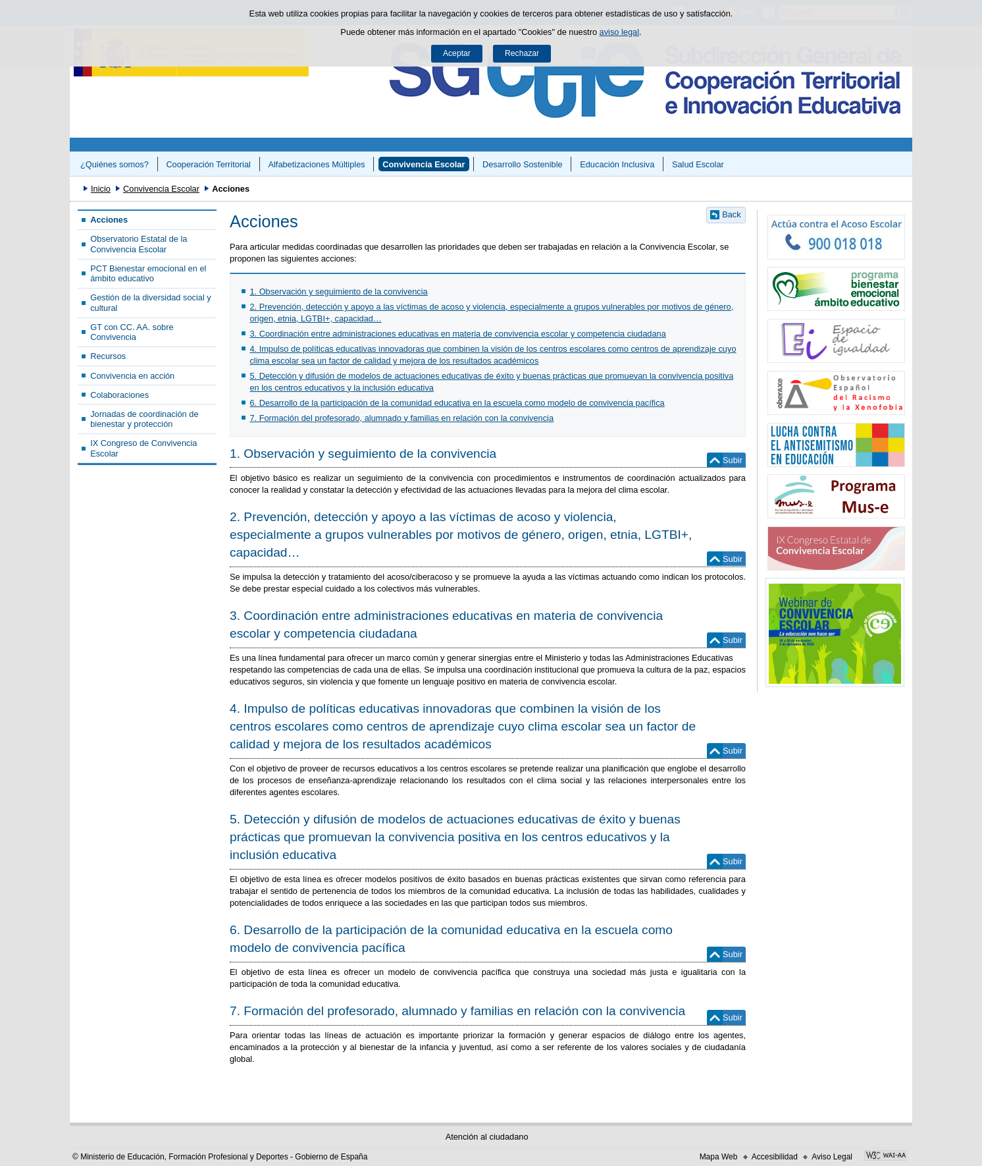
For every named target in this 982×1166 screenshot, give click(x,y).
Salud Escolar (698, 164)
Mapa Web (719, 1156)
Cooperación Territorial (208, 164)
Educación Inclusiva (617, 164)
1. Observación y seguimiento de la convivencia (338, 291)
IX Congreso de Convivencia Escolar (143, 448)
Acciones (109, 220)
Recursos (108, 356)
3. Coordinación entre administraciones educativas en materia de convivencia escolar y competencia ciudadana (457, 334)
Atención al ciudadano (487, 1137)
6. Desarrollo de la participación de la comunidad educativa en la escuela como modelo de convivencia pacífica (456, 403)
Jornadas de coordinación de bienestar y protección (144, 419)
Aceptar (457, 53)
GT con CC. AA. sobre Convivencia (131, 332)
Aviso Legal (832, 1156)
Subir (732, 460)
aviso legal (619, 32)
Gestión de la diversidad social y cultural (150, 302)
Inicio (101, 189)
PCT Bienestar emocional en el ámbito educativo (148, 273)
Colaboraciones (119, 395)
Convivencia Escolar (423, 164)
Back (731, 214)
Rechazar (522, 53)
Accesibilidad (775, 1156)
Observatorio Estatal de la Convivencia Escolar (138, 244)
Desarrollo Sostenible (522, 164)
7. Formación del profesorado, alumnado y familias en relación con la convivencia (401, 418)
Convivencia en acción (132, 376)
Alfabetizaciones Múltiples (316, 164)
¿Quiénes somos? (114, 164)
